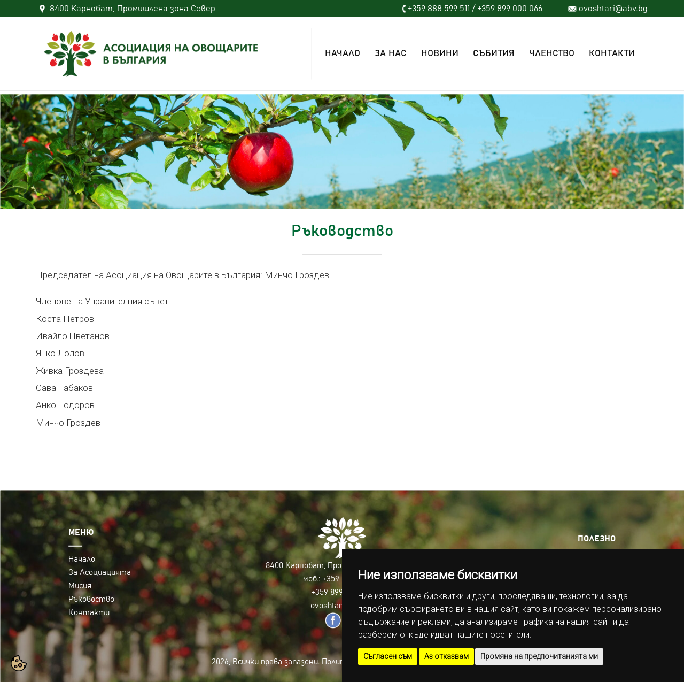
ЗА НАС (391, 53)
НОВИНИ (439, 53)
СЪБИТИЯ (494, 53)
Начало (81, 559)
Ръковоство (91, 599)
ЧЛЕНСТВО (551, 53)
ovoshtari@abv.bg (613, 8)
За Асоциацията (99, 573)
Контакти (89, 613)
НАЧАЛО (342, 53)
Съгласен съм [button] (387, 656)
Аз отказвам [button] (446, 656)
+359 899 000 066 (509, 8)
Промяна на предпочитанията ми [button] (539, 656)
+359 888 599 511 (439, 8)
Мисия (79, 586)
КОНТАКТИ (612, 53)
